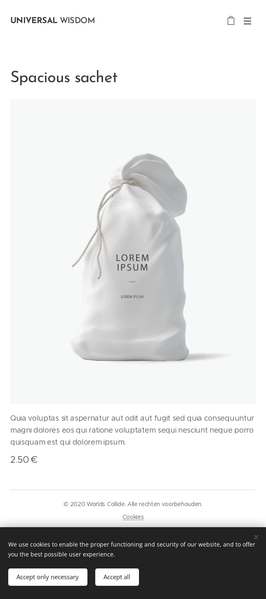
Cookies (133, 517)
